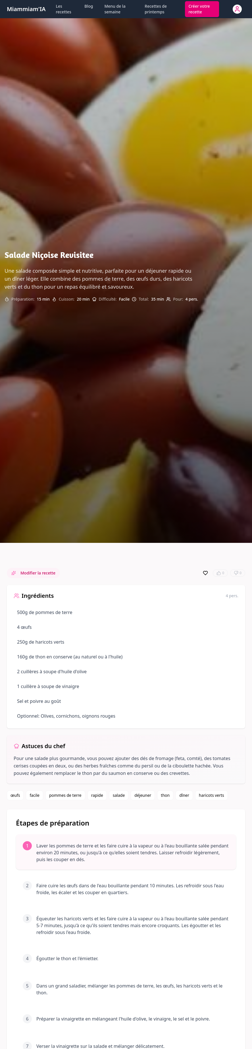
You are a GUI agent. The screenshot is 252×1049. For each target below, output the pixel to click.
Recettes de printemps (156, 9)
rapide (97, 795)
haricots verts (211, 795)
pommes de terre (65, 795)
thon (165, 795)
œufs (15, 795)
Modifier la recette (33, 573)
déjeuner (142, 795)
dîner (184, 795)
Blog (88, 6)
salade (119, 795)
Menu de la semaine (114, 9)
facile (34, 795)
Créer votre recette (199, 9)
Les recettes (63, 9)
